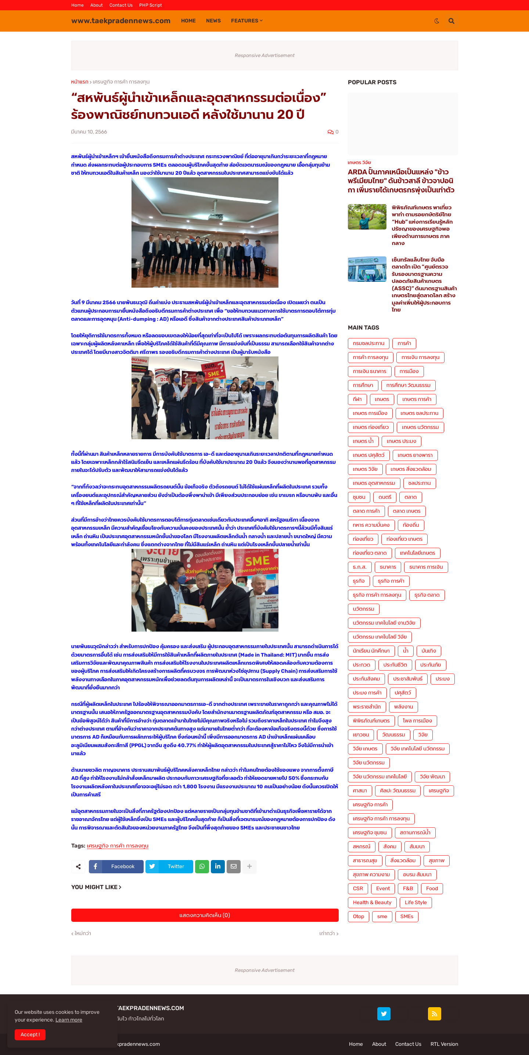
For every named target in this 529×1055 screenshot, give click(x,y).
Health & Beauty (372, 902)
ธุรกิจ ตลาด (426, 595)
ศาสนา (360, 791)
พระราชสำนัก (367, 707)
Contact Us (121, 5)
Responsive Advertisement (265, 55)
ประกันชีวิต (395, 665)
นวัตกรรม (363, 609)
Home (77, 5)
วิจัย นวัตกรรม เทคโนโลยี (380, 777)
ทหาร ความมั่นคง (371, 525)
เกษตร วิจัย (365, 469)
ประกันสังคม (366, 679)
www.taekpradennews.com (120, 20)
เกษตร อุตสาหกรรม (374, 483)
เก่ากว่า (327, 933)
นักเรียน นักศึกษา (371, 651)
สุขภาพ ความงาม (371, 874)
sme (382, 916)
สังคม (390, 846)
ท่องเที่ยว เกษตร (404, 539)
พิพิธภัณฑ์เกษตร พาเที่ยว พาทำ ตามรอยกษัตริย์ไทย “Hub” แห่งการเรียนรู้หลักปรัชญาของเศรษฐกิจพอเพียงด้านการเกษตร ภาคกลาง (422, 225)
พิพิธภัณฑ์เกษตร (371, 721)
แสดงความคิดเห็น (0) (205, 915)
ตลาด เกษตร (407, 511)
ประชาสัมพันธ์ (407, 679)
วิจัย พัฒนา (432, 777)
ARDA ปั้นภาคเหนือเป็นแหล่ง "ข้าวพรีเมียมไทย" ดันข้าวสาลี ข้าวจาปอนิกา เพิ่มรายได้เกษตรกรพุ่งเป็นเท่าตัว (401, 181)
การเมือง (409, 371)
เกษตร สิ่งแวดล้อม (411, 469)
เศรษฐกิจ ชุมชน (370, 833)
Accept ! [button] (30, 1034)
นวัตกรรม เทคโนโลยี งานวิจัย (384, 623)
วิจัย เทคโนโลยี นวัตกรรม (418, 749)
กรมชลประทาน (369, 343)
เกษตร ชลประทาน (420, 413)
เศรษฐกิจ (439, 791)
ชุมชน (359, 497)
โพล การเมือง (417, 721)
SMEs (406, 916)
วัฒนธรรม (393, 735)
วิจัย (423, 735)
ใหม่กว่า (83, 933)
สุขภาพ (437, 860)
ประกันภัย (430, 665)
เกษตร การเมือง (370, 413)
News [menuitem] (213, 21)
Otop (358, 916)
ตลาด (410, 497)
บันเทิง (429, 651)
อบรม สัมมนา (417, 874)
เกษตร (382, 399)
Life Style (416, 902)
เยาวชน (361, 735)
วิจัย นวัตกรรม (369, 763)
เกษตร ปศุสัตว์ (369, 455)
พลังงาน (403, 707)
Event (383, 888)
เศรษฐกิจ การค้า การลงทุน (121, 82)
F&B (408, 888)
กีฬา (357, 399)
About (96, 5)
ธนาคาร (388, 567)
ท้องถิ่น (411, 525)
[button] (437, 21)
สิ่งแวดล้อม (403, 860)
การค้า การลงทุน (371, 357)
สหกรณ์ (361, 846)
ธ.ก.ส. (360, 567)
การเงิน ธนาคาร (369, 371)
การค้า (404, 343)
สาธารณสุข (365, 860)
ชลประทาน (420, 483)
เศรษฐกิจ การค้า (370, 805)
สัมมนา (417, 846)
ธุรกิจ (359, 581)
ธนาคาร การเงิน (426, 567)
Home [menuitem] (188, 21)
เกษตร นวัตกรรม (420, 427)
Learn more (68, 1020)
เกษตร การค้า (416, 399)
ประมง (443, 679)
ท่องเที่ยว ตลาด (370, 553)
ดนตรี (384, 497)
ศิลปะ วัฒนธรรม (397, 791)
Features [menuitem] (244, 21)
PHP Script (150, 5)
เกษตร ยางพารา (415, 455)
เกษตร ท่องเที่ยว (371, 427)
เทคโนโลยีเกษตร (417, 553)
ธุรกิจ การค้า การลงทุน (377, 595)
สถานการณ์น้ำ (415, 833)
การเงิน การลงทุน (420, 357)
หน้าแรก (80, 82)
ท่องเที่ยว (363, 539)
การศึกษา (363, 385)
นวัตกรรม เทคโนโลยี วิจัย (380, 637)
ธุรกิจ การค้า (391, 581)
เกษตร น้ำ (363, 441)
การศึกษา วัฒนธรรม (408, 385)
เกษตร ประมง (401, 441)
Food (432, 888)
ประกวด (361, 665)
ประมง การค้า (367, 693)
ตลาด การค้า (366, 511)
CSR (358, 888)
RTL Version (444, 1044)
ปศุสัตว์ (403, 693)
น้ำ (406, 651)
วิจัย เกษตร (365, 749)
